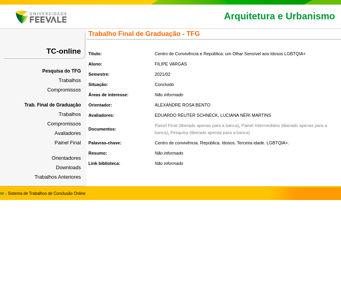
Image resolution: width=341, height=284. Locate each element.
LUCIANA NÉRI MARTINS (245, 115)
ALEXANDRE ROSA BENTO (182, 105)
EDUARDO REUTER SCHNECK (186, 115)
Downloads (68, 167)
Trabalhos (70, 80)
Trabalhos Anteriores (57, 177)
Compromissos (64, 90)
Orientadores (66, 158)
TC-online (63, 51)
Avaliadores (67, 133)
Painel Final (67, 143)
